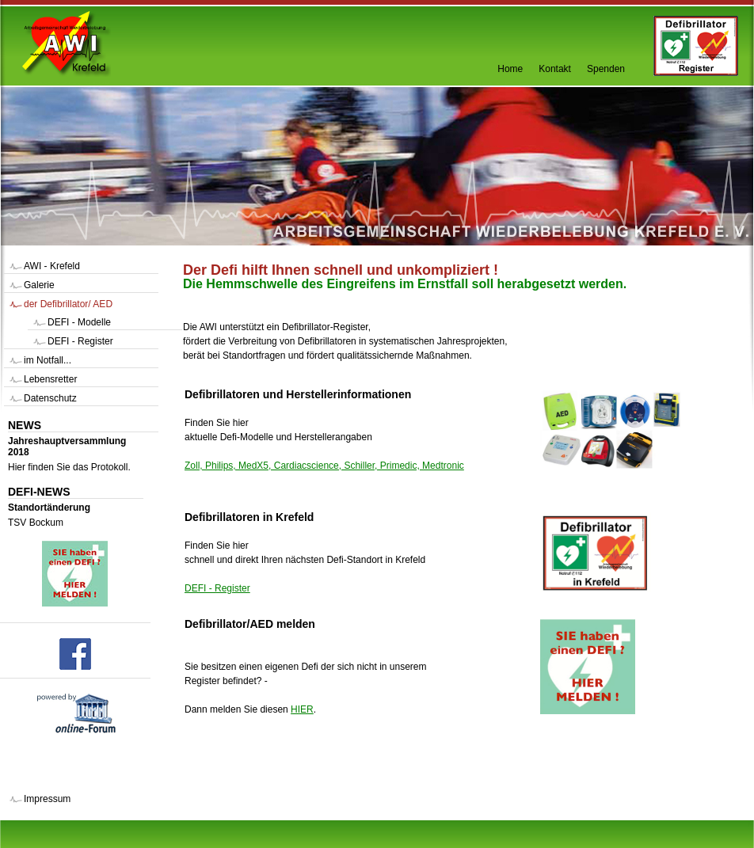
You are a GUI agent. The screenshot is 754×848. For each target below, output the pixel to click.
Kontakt (555, 68)
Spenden (606, 68)
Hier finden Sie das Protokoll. (69, 467)
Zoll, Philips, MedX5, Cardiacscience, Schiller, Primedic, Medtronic (324, 465)
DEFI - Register (217, 588)
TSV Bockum (35, 522)
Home (510, 68)
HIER (302, 709)
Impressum (47, 798)
